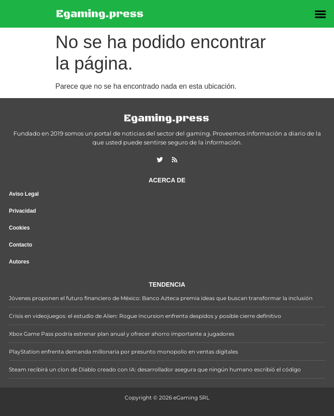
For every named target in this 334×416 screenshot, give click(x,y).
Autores (19, 262)
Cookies (19, 228)
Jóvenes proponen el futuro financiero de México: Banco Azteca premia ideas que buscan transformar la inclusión (161, 298)
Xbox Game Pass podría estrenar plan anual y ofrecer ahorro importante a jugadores (121, 333)
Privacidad (22, 211)
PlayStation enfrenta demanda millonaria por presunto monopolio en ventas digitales (123, 351)
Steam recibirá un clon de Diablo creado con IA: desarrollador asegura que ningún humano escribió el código (155, 369)
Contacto (20, 245)
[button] (320, 14)
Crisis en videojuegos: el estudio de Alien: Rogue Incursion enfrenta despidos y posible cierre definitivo (145, 316)
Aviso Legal (24, 194)
